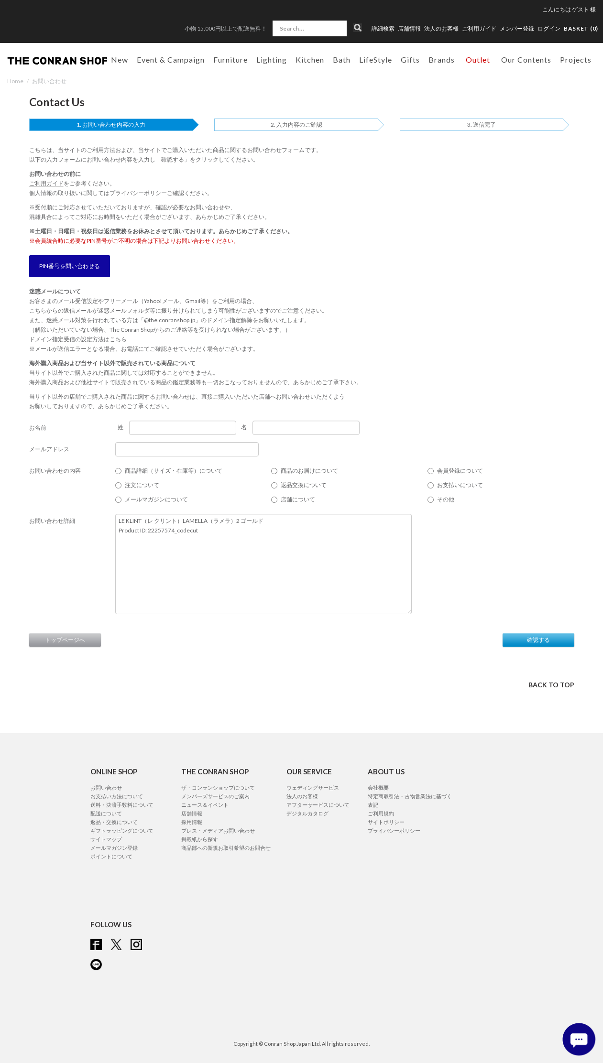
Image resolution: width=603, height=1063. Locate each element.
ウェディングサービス (312, 787)
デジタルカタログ (307, 813)
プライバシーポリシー (138, 192)
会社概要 (378, 787)
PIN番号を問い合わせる (69, 266)
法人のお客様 (441, 29)
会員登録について (460, 470)
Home (15, 81)
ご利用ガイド (479, 29)
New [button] (119, 59)
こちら (118, 339)
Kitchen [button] (310, 59)
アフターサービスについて (318, 805)
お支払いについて (460, 484)
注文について (142, 484)
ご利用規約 (381, 813)
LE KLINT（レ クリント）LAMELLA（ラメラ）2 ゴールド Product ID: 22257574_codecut (263, 564)
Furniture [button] (230, 59)
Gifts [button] (410, 59)
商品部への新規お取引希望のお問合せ (226, 848)
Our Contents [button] (526, 59)
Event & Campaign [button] (171, 59)
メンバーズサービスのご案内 (215, 796)
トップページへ (65, 639)
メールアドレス (49, 449)
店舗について (298, 499)
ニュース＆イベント (205, 805)
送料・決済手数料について (121, 805)
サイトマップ (106, 839)
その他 (445, 499)
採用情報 (191, 822)
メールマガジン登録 (114, 848)
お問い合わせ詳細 (52, 520)
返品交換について (304, 484)
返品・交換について (114, 822)
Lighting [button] (271, 59)
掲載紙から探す (199, 839)
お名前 (37, 427)
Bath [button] (342, 59)
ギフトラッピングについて (121, 830)
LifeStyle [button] (375, 59)
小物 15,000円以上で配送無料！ (226, 28)
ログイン (548, 28)
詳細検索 (383, 29)
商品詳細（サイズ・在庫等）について (173, 470)
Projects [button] (576, 59)
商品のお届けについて (309, 470)
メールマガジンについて (156, 499)
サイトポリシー (386, 822)
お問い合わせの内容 (55, 470)
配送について (106, 813)
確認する (538, 639)
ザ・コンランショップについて (218, 787)
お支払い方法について (116, 796)
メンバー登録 (517, 29)
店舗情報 (409, 29)
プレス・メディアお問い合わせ (218, 830)
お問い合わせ (106, 787)
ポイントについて (111, 856)
